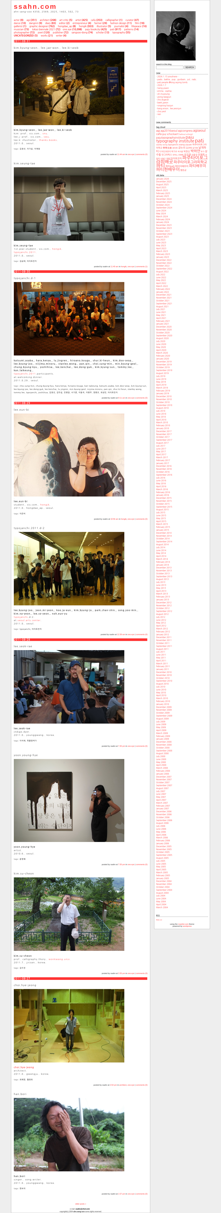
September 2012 (164, 611)
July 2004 (160, 896)
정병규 (96, 393)
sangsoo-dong (79, 32)
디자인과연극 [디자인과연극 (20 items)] (165, 152)
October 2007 (163, 782)
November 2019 (164, 365)
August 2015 (162, 510)
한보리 (23, 1188)
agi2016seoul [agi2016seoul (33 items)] (169, 130)
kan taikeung (91, 386)
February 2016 (163, 492)
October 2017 (163, 437)
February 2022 (163, 289)
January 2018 (162, 428)
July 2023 (160, 240)
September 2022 (164, 269)
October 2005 (163, 852)
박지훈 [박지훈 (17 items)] (180, 152)
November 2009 (164, 710)
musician (19, 29)
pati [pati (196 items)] (199, 140)
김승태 (23, 261)
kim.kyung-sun (138, 386)
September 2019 (164, 370)
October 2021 (163, 301)
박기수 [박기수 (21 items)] (174, 152)
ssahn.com (35, 6)
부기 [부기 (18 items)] (202, 152)
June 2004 (161, 899)
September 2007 (164, 785)
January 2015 (162, 530)
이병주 (89, 393)
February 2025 (163, 193)
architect (45, 20)
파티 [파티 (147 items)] (160, 165)
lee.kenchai (51, 389)
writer (59, 35)
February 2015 (163, 527)
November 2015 (164, 501)
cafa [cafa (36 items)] (159, 134)
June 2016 (161, 481)
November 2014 (164, 536)
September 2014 (164, 542)
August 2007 (162, 788)
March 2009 (162, 733)
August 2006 (162, 823)
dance (17, 23)
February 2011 (163, 666)
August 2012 (162, 614)
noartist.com (183, 924)
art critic (63, 20)
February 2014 (163, 562)
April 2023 (161, 248)
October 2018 (163, 402)
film (137, 23)
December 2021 (163, 295)
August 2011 (162, 649)
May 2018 (161, 417)
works (44, 35)
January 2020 (162, 359)
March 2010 (162, 698)
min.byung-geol (78, 389)
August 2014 (162, 545)
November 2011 (164, 640)
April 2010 (161, 695)
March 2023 (162, 251)
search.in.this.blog (163, 64)
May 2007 (161, 797)
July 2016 (160, 478)
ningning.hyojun (165, 106)
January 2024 (162, 222)
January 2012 (162, 635)
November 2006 (164, 814)
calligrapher (111, 20)
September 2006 (164, 820)
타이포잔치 (32, 261)
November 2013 (164, 571)
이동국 (81, 393)
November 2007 (164, 780)
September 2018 (164, 405)
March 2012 (162, 629)
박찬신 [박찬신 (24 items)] (187, 151)
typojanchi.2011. (25, 252)
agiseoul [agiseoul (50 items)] (199, 130)
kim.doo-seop (123, 386)
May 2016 (161, 484)
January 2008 (162, 774)
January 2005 (162, 878)
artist (78, 20)
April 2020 (161, 350)
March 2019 (162, 388)
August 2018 (162, 408)
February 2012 (163, 632)
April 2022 (161, 283)
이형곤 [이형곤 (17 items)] (163, 159)
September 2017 (164, 440)
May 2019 (161, 382)
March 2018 (162, 422)
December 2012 (163, 603)
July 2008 (160, 756)
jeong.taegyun (164, 97)
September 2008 (164, 751)
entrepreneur (80, 23)
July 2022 (160, 275)
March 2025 (162, 190)
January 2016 (162, 495)
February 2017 (163, 460)
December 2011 (163, 637)
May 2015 (161, 518)
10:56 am (114, 519)
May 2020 (161, 347)
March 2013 (162, 594)
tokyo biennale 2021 (43, 29)
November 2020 (164, 330)
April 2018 (161, 420)
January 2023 (162, 257)
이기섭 (30, 149)
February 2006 (163, 841)
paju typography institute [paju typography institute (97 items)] (175, 139)
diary (48, 23)
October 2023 (163, 231)
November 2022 (164, 263)
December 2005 (163, 846)
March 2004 (162, 907)
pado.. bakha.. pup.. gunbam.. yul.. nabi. (176, 79)
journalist (119, 26)
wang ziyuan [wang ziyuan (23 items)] (185, 144)
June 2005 (161, 864)
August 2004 (162, 893)
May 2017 (161, 452)
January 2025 (162, 196)
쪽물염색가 (32, 741)
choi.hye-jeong (24, 1067)
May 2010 (161, 693)
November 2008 (164, 745)
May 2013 (161, 588)
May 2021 (161, 315)
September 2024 (164, 208)
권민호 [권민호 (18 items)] (175, 148)
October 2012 (163, 608)
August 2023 (162, 237)
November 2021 (164, 298)
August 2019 (162, 373)
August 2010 (162, 684)
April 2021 (161, 318)
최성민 (104, 393)
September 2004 (164, 890)
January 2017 (162, 463)
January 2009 (162, 739)
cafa (93, 20)
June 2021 (161, 312)
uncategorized (24, 35)
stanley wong (135, 389)
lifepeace (136, 26)
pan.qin (108, 389)
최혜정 (23, 1080)
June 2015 (161, 515)
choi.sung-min (27, 386)
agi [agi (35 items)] (158, 130)
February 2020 (163, 356)
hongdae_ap (65, 26)
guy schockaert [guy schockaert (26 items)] (170, 134)
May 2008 (161, 762)
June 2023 (161, 243)
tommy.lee (19, 393)
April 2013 (161, 591)
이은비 (23, 514)
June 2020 (161, 344)
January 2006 (162, 843)
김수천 (23, 968)
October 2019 (163, 367)
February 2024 (163, 219)
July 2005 (160, 861)
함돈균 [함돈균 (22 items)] (183, 170)
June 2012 (161, 620)
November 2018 (164, 399)
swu (46, 137)
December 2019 (163, 362)
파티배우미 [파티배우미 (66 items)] (197, 166)
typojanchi (31, 393)
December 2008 (163, 742)
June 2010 (161, 690)
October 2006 (163, 817)
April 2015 (161, 521)
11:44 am (121, 154)
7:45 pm (121, 746)
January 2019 (162, 393)
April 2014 (161, 556)
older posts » (80, 1204)
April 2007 (161, 800)
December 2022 (163, 260)
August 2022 (162, 272)
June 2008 (161, 759)
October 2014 (163, 539)
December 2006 (163, 812)
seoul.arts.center (29, 620)
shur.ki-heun (119, 389)
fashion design (118, 23)
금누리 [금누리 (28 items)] (181, 148)
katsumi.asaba (106, 386)
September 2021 (164, 304)
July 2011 (160, 652)
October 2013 (163, 574)
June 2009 (161, 724)
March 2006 (162, 838)
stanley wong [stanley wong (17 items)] (161, 145)
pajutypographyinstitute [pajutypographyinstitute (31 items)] (170, 137)
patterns (128, 29)
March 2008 (162, 768)
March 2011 (162, 664)
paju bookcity (92, 29)
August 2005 (162, 858)
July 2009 (160, 722)
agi (28, 20)
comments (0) (141, 154)
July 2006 (160, 826)
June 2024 (161, 211)
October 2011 (163, 643)
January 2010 (162, 704)
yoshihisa (43, 393)
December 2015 (163, 498)
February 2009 (163, 736)
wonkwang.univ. (60, 959)
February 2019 (163, 391)
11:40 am (114, 266)
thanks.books (48, 140)
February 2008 (163, 771)
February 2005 (163, 875)
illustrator (102, 26)
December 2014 (163, 533)
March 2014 (162, 559)
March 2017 (162, 457)
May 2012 (161, 623)
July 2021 (160, 309)
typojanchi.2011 (25, 374)
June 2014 (161, 550)
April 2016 (161, 486)
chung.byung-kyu (45, 386)
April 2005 (161, 870)
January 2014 (162, 565)
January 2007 (162, 809)
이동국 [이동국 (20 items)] (194, 155)
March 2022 (162, 286)
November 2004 (164, 884)
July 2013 (160, 582)
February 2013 (163, 597)
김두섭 (60, 393)
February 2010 (163, 701)
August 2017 (162, 443)
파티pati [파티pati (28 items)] (170, 166)
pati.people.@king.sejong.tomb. (172, 82)
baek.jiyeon (162, 103)
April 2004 (161, 904)
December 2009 (163, 707)
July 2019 (160, 376)
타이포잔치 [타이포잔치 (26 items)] (176, 158)
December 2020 (163, 327)
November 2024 (164, 202)
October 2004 (163, 887)
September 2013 (164, 576)
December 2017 (163, 431)
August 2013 (162, 579)
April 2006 (161, 835)
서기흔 (74, 393)
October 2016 (163, 472)
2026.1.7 (161, 85)
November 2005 (164, 849)
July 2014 (160, 547)
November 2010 (164, 675)
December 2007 (163, 777)
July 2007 (160, 791)
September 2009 (164, 716)
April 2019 (161, 385)
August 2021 (162, 307)
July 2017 (160, 446)
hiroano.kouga (75, 386)
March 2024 (162, 217)
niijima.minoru (95, 389)
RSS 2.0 (159, 920)
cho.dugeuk (163, 100)
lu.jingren (63, 389)
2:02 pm (113, 1085)
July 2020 (160, 341)
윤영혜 (23, 859)
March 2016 (162, 489)
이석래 (23, 741)
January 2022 (162, 292)
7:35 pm (121, 864)
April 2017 (161, 454)
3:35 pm (121, 973)
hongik (83, 26)
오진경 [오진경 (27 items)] (187, 154)
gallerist (18, 26)
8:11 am (121, 398)
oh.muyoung (163, 94)
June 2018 (161, 414)
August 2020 (162, 338)
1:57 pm (121, 1194)
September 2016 (164, 475)
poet (40, 32)
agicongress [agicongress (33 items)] (185, 130)
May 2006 (161, 832)
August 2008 (162, 753)
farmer (98, 23)
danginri (33, 23)
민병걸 (67, 393)
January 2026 (162, 179)
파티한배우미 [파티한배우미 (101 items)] (168, 169)
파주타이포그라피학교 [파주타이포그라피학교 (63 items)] (190, 162)
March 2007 (162, 803)
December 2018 (163, 396)
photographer (21, 32)
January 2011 (162, 669)
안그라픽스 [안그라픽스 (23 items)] (167, 155)
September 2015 (164, 507)
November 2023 (164, 228)
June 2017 (161, 449)
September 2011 (164, 646)
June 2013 (161, 585)
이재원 (37, 149)
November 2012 (164, 606)
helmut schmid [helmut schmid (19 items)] (186, 134)
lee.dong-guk (36, 389)
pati (112, 29)
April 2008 (161, 765)
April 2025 (161, 187)
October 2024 (163, 205)
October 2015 (163, 504)
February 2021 (163, 321)
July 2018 (160, 411)
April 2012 (161, 626)
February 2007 (163, 806)
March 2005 (162, 873)
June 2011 (161, 655)
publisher (58, 32)
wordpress (187, 926)
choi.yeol (161, 111)
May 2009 (161, 727)
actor (17, 20)
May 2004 (161, 902)
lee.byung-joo (21, 389)
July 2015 (160, 513)
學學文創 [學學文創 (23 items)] (167, 148)
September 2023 (164, 234)
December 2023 (163, 225)
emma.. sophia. (164, 91)
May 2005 (161, 867)
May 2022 (161, 280)
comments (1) (141, 266)
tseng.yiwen (163, 88)
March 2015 (162, 524)
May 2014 (161, 553)
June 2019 (161, 379)
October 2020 (163, 333)
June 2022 (161, 278)
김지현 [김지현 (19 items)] (195, 148)
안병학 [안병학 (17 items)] (181, 155)
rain (159, 114)
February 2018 (163, 425)
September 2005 (164, 855)
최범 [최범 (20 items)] (168, 159)
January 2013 (162, 600)
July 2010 (160, 687)
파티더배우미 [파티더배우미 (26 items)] (181, 166)
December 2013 (163, 568)
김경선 (23, 149)
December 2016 (163, 466)
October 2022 (163, 266)
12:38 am (121, 634)
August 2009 (162, 719)
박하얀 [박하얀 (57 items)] (195, 151)
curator (130, 20)
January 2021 (162, 324)
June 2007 (161, 794)
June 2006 (161, 829)
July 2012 (160, 617)
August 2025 (162, 185)
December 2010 (163, 672)
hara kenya (60, 386)
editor (62, 23)
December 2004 (163, 881)
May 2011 (161, 658)
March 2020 (162, 353)
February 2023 (163, 254)
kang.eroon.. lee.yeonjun (169, 108)
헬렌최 (30, 1080)
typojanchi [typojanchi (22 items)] (173, 144)
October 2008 (163, 748)
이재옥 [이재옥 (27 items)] (201, 154)
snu (44, 133)
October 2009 (163, 713)
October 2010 (163, 678)
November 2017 (164, 434)
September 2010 (164, 681)
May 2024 (161, 214)
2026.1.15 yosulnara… (168, 77)
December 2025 (163, 182)
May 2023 (161, 246)
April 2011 (161, 661)
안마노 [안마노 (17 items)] (175, 155)
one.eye (67, 29)
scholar (100, 32)
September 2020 (164, 336)
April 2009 (161, 730)
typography (118, 32)
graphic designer (39, 26)
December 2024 (163, 199)
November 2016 (164, 469)
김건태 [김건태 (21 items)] (189, 148)
